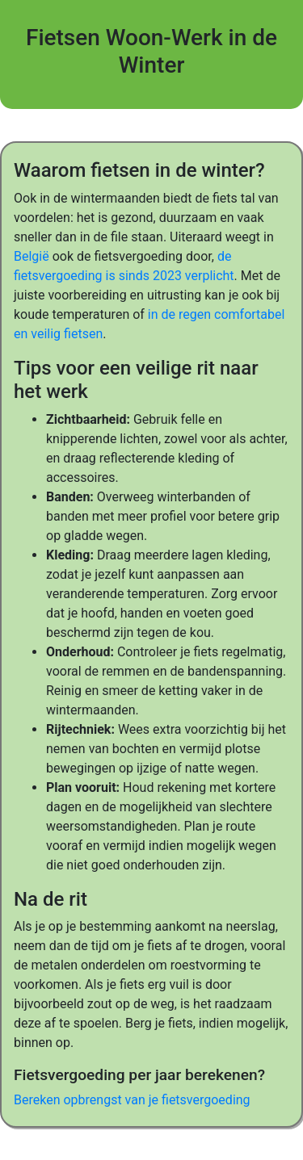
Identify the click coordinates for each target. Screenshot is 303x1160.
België (31, 256)
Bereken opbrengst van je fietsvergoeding (132, 1100)
